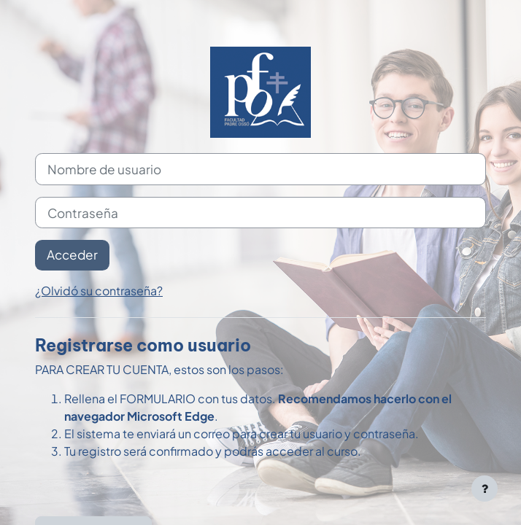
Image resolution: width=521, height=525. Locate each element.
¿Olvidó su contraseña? (99, 290)
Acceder (72, 254)
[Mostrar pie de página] (484, 488)
